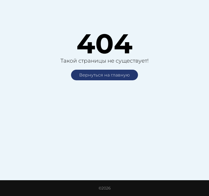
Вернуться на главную (104, 75)
